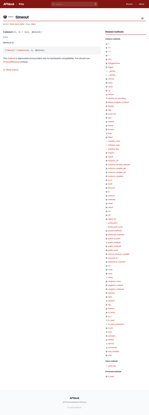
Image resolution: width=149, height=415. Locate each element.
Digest (110, 67)
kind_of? (111, 188)
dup (109, 110)
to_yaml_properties (116, 324)
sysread (111, 293)
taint (110, 297)
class (110, 83)
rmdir (110, 270)
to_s (110, 316)
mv (109, 211)
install (110, 157)
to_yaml (111, 320)
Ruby (21, 4)
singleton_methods (116, 289)
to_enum (111, 312)
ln (109, 192)
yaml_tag (112, 366)
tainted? (111, 301)
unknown (112, 336)
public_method (114, 242)
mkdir (110, 203)
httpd (110, 137)
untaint (111, 340)
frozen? (111, 129)
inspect (111, 153)
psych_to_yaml (114, 238)
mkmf (110, 207)
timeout (21, 50)
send (110, 273)
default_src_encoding (117, 98)
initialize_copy (114, 145)
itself (110, 184)
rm (109, 266)
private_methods (115, 231)
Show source (12, 69)
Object (33, 24)
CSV (110, 59)
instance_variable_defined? (119, 164)
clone (110, 87)
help (110, 133)
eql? (109, 118)
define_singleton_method (118, 102)
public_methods (114, 246)
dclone (111, 94)
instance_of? (113, 161)
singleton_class (114, 281)
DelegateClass (114, 63)
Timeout (9, 50)
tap (109, 305)
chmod (111, 79)
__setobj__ (112, 75)
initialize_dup (113, 149)
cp (109, 90)
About (141, 4)
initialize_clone (114, 141)
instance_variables (115, 176)
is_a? (110, 180)
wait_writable (113, 351)
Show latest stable (17, 24)
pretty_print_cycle (115, 227)
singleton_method (115, 285)
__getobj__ (112, 71)
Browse (127, 4)
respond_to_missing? (117, 262)
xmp (110, 355)
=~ (109, 55)
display (111, 106)
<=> (109, 48)
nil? (109, 215)
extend (111, 122)
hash (112, 376)
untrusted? (112, 347)
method (11, 58)
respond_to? (113, 258)
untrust (111, 344)
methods (111, 199)
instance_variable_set (117, 172)
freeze (110, 125)
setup (110, 277)
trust (110, 332)
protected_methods (116, 234)
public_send (113, 250)
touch (110, 328)
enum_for (112, 114)
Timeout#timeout (11, 62)
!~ (109, 44)
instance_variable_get (117, 168)
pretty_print (112, 223)
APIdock (8, 4)
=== (109, 52)
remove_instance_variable (118, 254)
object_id (112, 219)
